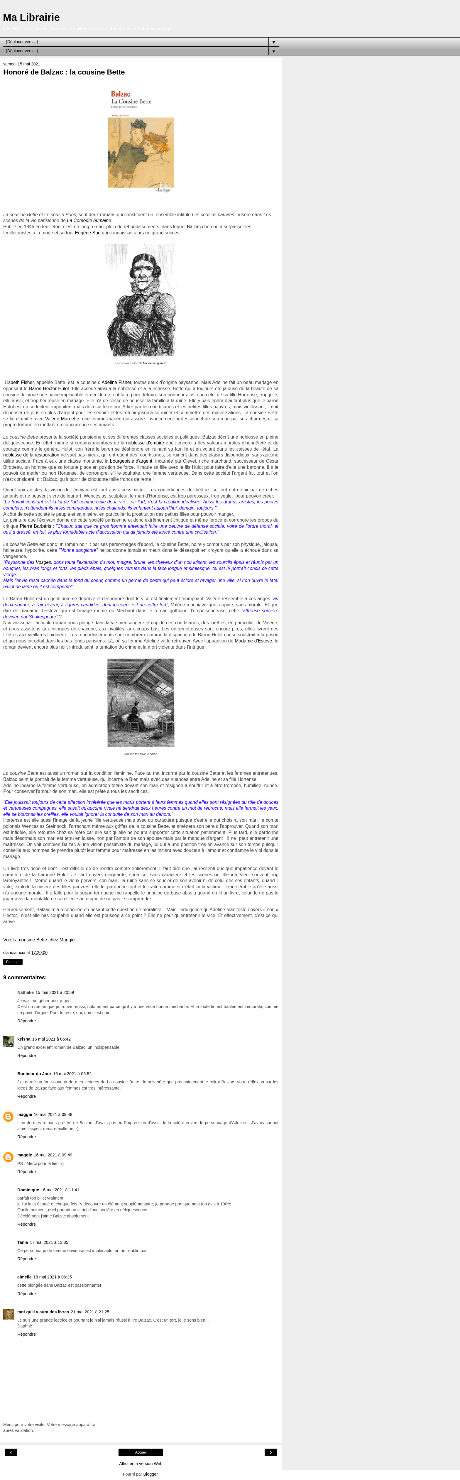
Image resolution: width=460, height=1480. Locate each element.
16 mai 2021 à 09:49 (53, 1155)
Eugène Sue (88, 232)
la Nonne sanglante (152, 363)
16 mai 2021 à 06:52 (72, 1073)
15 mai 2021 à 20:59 (54, 992)
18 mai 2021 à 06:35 (52, 1277)
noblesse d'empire (145, 442)
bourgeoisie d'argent (131, 461)
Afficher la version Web (140, 1463)
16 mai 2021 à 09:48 (53, 1114)
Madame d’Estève (253, 640)
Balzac (194, 226)
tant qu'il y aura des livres (43, 1312)
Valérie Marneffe (62, 418)
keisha (24, 1039)
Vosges (43, 562)
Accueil (141, 1452)
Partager (13, 962)
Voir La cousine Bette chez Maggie (39, 939)
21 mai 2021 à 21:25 (90, 1312)
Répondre (26, 1021)
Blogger (150, 1474)
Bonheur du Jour (34, 1073)
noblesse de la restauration (31, 454)
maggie (24, 1114)
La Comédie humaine (89, 220)
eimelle (24, 1277)
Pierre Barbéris (35, 526)
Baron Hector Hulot (49, 388)
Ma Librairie (31, 17)
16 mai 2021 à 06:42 (51, 1039)
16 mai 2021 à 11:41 (60, 1190)
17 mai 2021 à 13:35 (49, 1242)
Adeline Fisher (116, 382)
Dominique (28, 1190)
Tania (22, 1242)
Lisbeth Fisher (19, 382)
